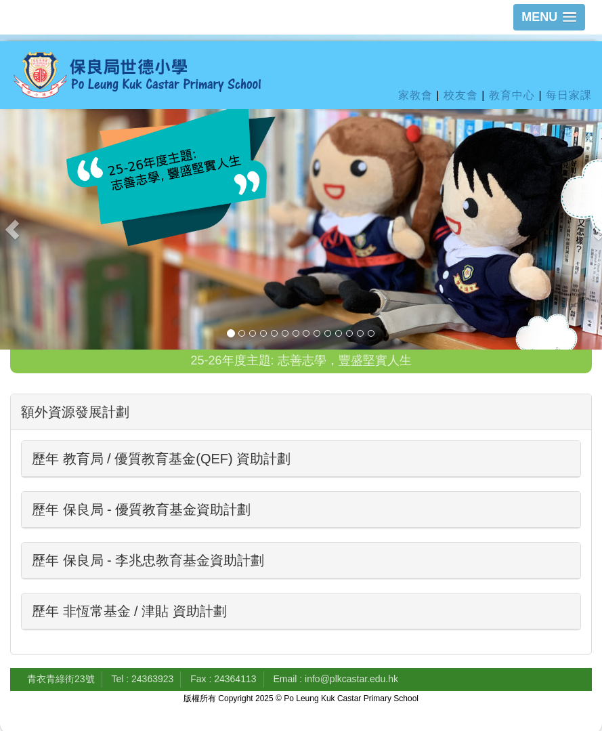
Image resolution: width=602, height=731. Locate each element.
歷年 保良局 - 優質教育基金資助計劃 (141, 509)
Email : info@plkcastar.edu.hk (335, 678)
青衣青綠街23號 (61, 678)
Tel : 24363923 (142, 678)
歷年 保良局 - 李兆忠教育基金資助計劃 (148, 560)
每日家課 (569, 95)
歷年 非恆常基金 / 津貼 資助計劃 (129, 611)
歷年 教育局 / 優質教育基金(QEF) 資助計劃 (161, 458)
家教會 (415, 95)
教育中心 (512, 95)
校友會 (461, 95)
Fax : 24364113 (223, 678)
